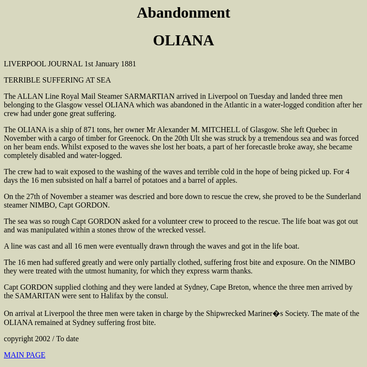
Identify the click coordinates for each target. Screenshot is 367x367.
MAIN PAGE (24, 355)
